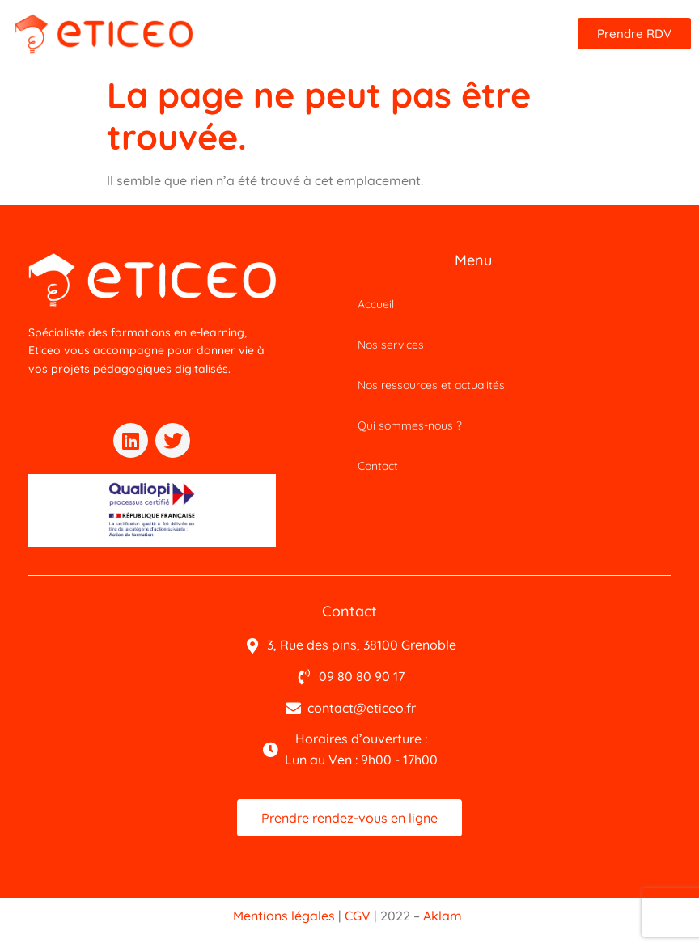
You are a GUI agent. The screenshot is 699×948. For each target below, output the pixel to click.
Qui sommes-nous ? (410, 425)
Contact (378, 466)
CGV (358, 916)
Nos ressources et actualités (431, 385)
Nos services (391, 344)
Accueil (376, 304)
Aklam (442, 916)
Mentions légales (284, 916)
